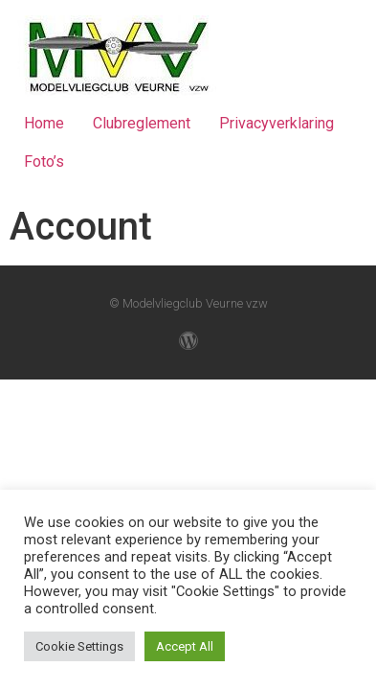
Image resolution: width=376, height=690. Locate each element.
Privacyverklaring (276, 123)
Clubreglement (141, 123)
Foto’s (44, 161)
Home (44, 123)
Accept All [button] (184, 646)
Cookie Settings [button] (79, 646)
